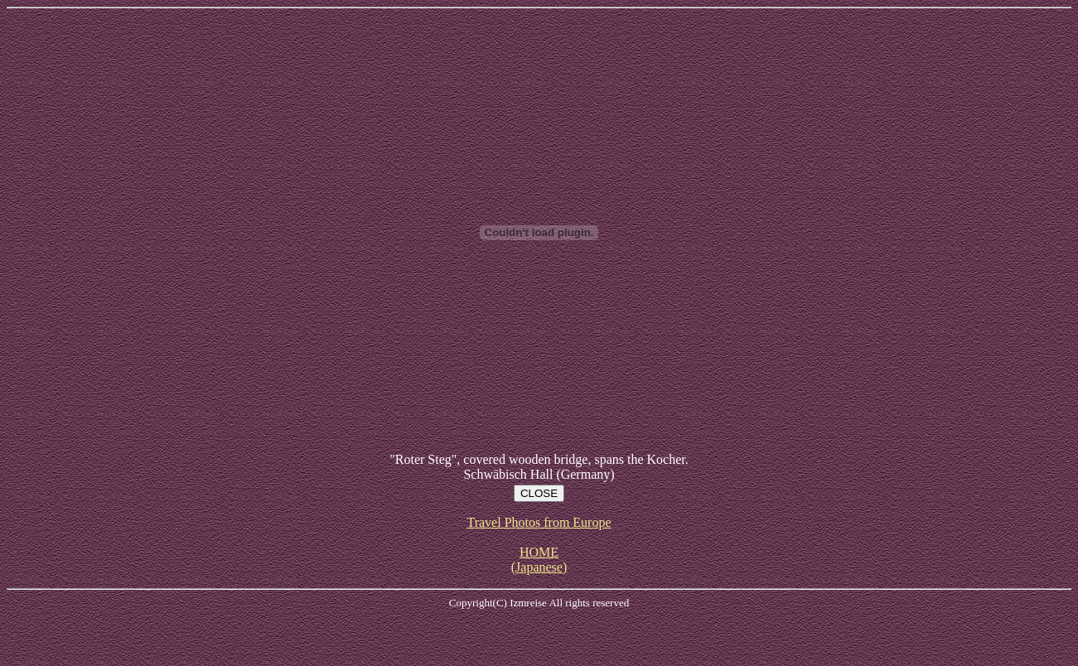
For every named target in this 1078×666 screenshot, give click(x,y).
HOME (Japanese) (539, 559)
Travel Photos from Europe (538, 522)
